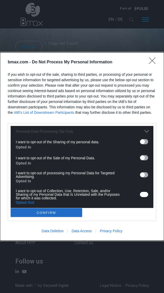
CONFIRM (46, 212)
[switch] (144, 141)
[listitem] (82, 131)
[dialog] (82, 146)
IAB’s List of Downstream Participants (44, 112)
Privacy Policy (111, 231)
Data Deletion (53, 231)
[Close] (154, 62)
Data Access (82, 231)
